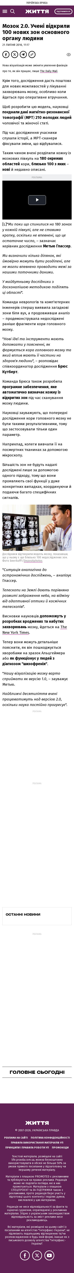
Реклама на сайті (16, 1137)
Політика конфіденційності (50, 1137)
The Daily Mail (48, 71)
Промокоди (60, 1147)
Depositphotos (33, 560)
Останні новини (23, 914)
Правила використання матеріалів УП (37, 1142)
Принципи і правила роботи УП (27, 1147)
